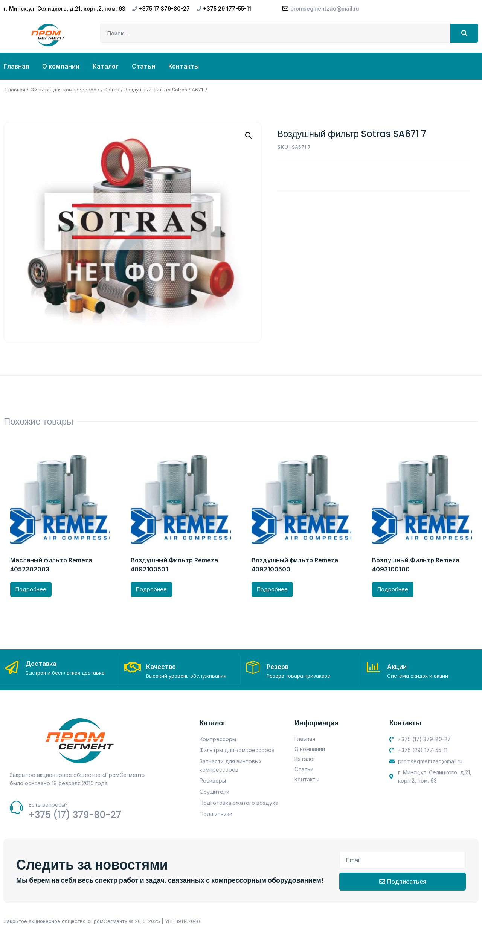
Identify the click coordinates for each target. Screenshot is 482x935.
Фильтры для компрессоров (64, 90)
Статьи (143, 66)
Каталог (106, 66)
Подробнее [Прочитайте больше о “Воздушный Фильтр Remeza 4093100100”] (392, 589)
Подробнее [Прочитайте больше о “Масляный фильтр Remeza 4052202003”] (30, 589)
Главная (16, 66)
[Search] (464, 33)
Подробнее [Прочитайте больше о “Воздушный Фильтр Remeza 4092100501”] (151, 589)
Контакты (183, 66)
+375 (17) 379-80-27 (75, 814)
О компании (60, 66)
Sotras (111, 90)
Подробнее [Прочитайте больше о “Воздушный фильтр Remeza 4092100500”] (272, 589)
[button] (248, 135)
